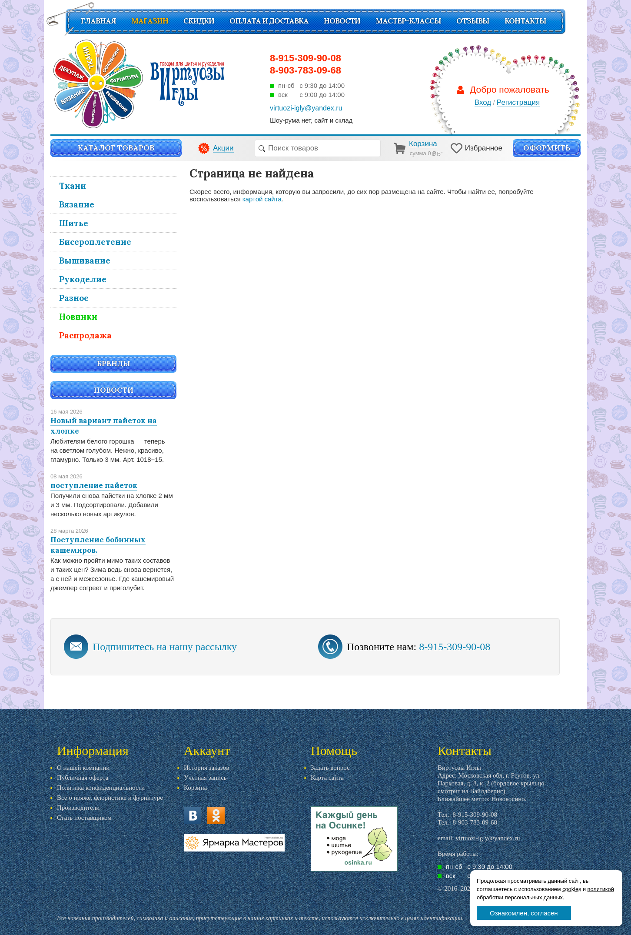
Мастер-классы (408, 21)
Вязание (76, 204)
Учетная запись (205, 777)
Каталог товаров (116, 148)
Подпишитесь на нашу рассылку (165, 646)
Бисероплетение (95, 242)
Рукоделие (82, 279)
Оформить (546, 148)
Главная (98, 21)
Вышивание (84, 260)
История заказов (206, 767)
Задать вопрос (330, 767)
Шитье (73, 223)
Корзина (195, 787)
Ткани (72, 185)
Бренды (113, 363)
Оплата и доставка (269, 21)
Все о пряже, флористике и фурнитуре (110, 797)
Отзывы (472, 21)
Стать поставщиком (84, 817)
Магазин (149, 21)
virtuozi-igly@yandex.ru (487, 838)
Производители (78, 807)
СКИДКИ (198, 21)
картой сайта (262, 199)
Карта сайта (327, 777)
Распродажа (85, 335)
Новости (342, 21)
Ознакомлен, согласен (524, 913)
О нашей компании (83, 767)
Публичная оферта (82, 777)
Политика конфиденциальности (101, 787)
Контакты (525, 21)
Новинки (78, 316)
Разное (74, 298)
